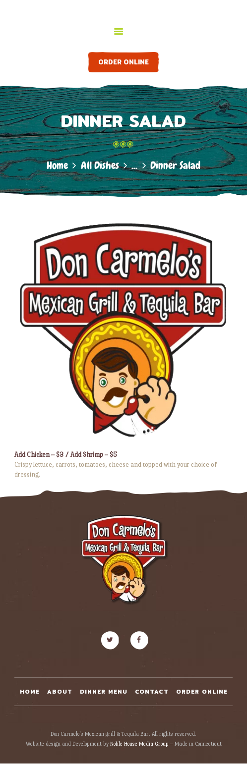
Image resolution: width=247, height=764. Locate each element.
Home (57, 165)
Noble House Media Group (139, 744)
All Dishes (100, 165)
